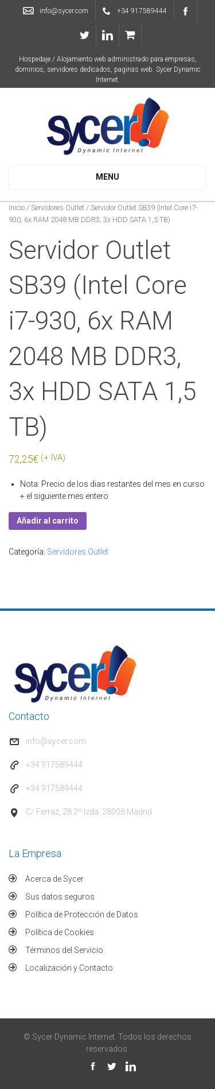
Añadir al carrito (48, 520)
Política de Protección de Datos (81, 914)
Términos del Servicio (64, 950)
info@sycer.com (64, 11)
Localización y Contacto (69, 967)
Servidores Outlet (57, 207)
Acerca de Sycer (54, 878)
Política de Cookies (59, 932)
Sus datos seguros (60, 896)
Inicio (17, 207)
